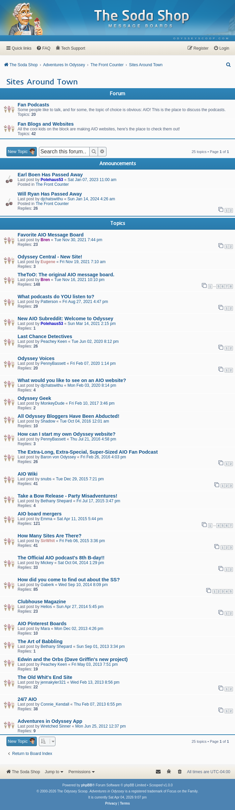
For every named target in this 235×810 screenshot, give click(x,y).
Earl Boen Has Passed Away (50, 174)
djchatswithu (52, 199)
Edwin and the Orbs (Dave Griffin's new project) (73, 659)
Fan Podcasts (33, 104)
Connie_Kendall (55, 704)
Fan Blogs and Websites (46, 124)
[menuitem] (201, 38)
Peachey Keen (54, 341)
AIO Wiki (28, 474)
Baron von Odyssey (58, 457)
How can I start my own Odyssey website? (67, 434)
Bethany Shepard (56, 501)
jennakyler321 (53, 682)
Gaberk (47, 584)
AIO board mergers (40, 513)
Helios (46, 606)
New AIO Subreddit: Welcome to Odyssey (65, 318)
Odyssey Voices (36, 358)
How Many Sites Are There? (49, 535)
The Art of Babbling (40, 641)
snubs (46, 479)
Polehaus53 (52, 179)
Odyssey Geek (34, 398)
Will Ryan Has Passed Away (50, 194)
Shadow (48, 421)
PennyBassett (53, 363)
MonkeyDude (53, 403)
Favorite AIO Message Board (51, 234)
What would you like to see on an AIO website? (72, 380)
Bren (45, 239)
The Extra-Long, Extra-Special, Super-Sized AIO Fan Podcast (88, 452)
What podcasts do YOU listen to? (56, 296)
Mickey (47, 562)
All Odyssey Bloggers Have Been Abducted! (68, 416)
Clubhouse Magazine (42, 601)
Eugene (48, 261)
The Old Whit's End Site (45, 677)
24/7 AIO (27, 699)
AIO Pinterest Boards (42, 623)
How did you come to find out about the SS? (69, 579)
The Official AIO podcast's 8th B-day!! (61, 557)
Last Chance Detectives (45, 336)
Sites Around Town (42, 81)
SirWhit (48, 540)
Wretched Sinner (56, 726)
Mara (45, 628)
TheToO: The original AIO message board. (66, 274)
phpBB (86, 785)
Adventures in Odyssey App (50, 721)
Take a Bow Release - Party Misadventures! (67, 496)
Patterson (49, 301)
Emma (46, 518)
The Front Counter (52, 184)
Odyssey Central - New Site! (50, 256)
